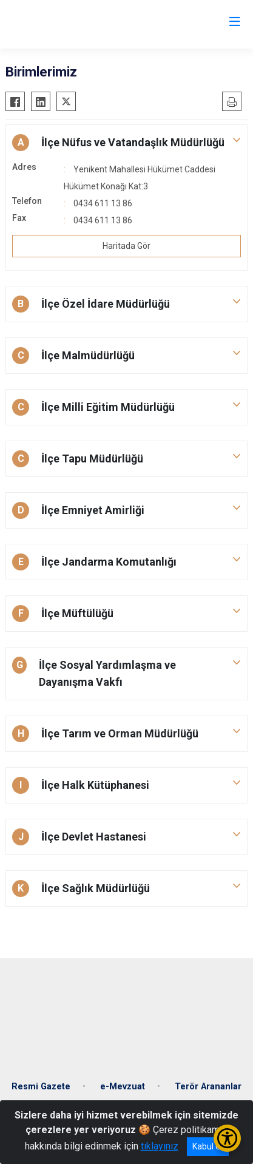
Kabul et (207, 1146)
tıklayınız (159, 1146)
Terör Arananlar (208, 1086)
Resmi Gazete (41, 1086)
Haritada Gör (126, 246)
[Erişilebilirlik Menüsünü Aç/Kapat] (227, 1138)
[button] (126, 142)
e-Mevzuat (122, 1086)
